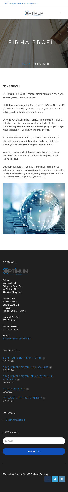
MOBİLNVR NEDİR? (14, 388)
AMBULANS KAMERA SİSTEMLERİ (22, 358)
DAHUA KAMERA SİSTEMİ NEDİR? (22, 397)
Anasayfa (24, 64)
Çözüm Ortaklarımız (15, 420)
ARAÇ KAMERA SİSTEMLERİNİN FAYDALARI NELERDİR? (28, 378)
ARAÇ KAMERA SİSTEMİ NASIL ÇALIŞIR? (25, 367)
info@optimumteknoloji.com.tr (21, 3)
